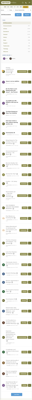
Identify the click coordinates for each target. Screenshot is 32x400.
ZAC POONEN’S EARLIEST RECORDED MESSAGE (12, 207)
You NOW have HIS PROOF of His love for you (12, 102)
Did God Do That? (11, 174)
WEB (11, 6)
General (16, 34)
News (16, 40)
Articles (16, 28)
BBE (21, 6)
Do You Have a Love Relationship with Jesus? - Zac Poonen (12, 90)
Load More (16, 394)
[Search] (23, 3)
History (16, 37)
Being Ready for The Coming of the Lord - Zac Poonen (11, 142)
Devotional (16, 31)
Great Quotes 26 (10, 132)
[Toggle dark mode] (26, 2)
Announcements (16, 26)
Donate (25, 6)
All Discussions (7, 23)
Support (16, 43)
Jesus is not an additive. (12, 81)
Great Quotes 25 (10, 299)
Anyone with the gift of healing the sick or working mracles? (12, 362)
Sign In (18, 14)
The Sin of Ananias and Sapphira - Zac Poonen (11, 241)
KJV (8, 6)
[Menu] (29, 2)
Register (27, 14)
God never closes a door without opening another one (12, 122)
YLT (15, 6)
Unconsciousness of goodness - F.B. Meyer (11, 152)
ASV (18, 6)
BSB (5, 6)
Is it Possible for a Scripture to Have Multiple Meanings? (11, 322)
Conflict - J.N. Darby (11, 181)
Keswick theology (11, 273)
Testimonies (16, 46)
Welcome (16, 51)
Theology (16, 48)
